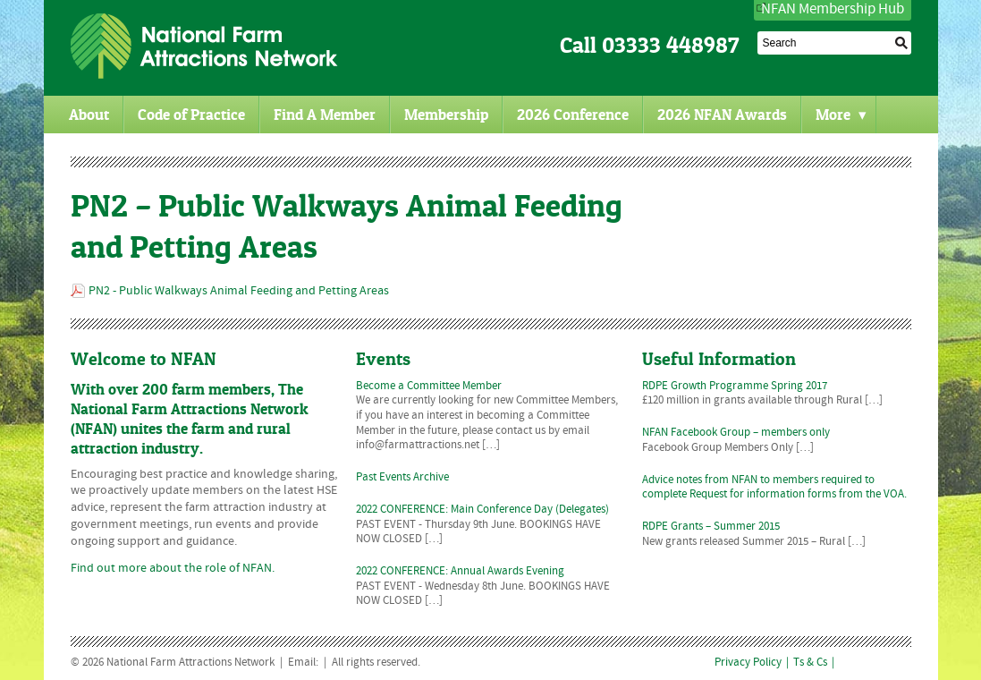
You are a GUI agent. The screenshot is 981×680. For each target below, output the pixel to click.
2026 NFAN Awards (722, 114)
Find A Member (325, 114)
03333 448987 (671, 45)
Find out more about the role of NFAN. (173, 568)
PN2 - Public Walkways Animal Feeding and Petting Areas (239, 291)
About (89, 114)
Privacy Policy (748, 663)
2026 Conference (573, 114)
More (841, 114)
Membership (446, 114)
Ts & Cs (810, 663)
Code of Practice (191, 114)
